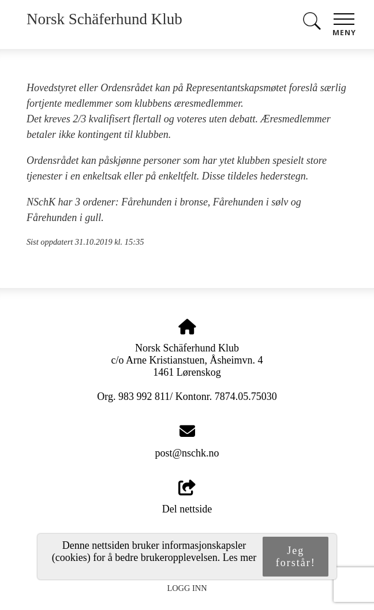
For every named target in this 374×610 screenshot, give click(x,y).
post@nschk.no (187, 453)
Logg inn (187, 588)
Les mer (239, 557)
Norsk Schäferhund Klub (104, 19)
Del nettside (187, 497)
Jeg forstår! (296, 556)
